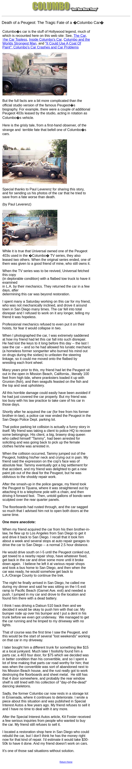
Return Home (66, 762)
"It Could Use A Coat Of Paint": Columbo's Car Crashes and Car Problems (41, 45)
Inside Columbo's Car (45, 39)
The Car (80, 35)
